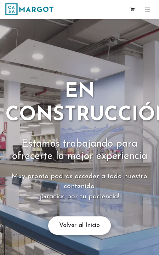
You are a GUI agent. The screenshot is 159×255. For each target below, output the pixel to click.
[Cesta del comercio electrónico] (132, 9)
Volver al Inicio (79, 225)
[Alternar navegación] (147, 9)
